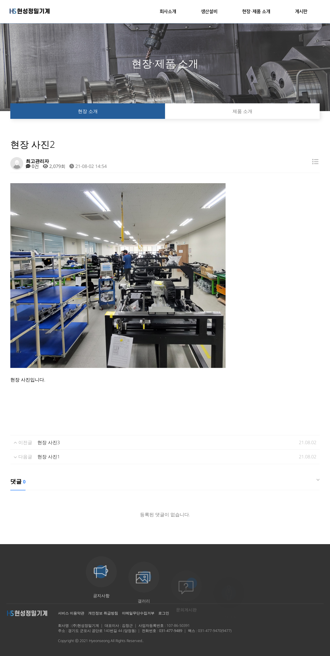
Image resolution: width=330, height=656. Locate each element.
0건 (32, 166)
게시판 (301, 11)
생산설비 (209, 11)
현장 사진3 (48, 442)
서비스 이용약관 (71, 613)
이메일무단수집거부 (138, 613)
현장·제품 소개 (256, 11)
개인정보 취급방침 (103, 613)
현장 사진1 (48, 456)
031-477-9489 (170, 630)
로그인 (163, 613)
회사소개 (168, 11)
